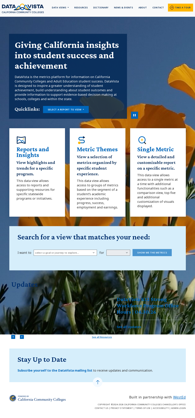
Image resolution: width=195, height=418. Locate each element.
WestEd (179, 397)
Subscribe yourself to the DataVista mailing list (55, 370)
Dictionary (101, 7)
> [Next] (22, 337)
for (101, 252)
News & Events (123, 7)
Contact (158, 7)
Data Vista (23, 8)
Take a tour (183, 7)
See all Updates (129, 327)
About (143, 7)
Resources (81, 7)
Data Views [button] (59, 7)
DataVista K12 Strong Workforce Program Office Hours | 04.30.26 (148, 305)
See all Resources (102, 337)
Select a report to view (65, 109)
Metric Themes (97, 149)
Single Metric (155, 149)
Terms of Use (143, 408)
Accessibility (161, 408)
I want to (24, 252)
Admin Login (178, 408)
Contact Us (101, 408)
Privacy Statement (122, 408)
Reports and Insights (32, 152)
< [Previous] (13, 337)
